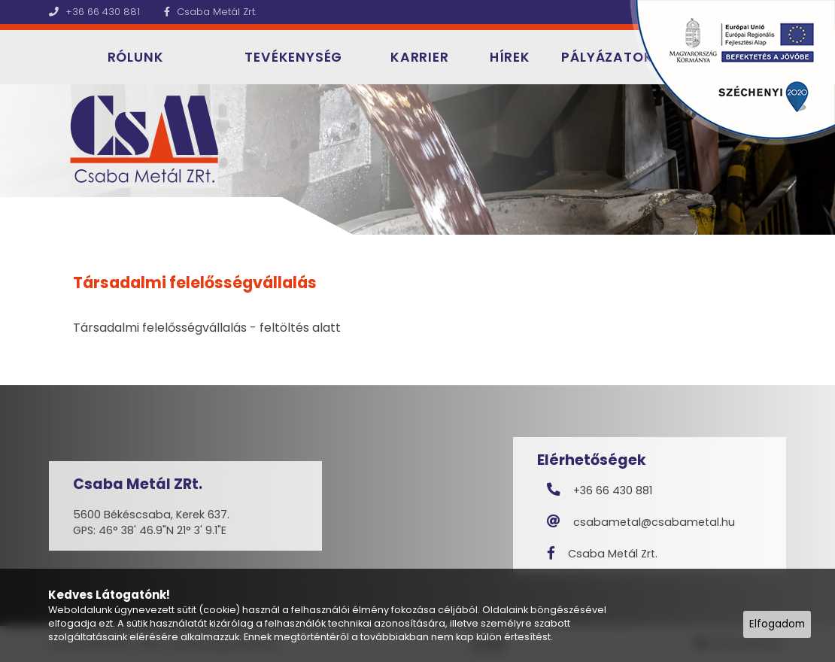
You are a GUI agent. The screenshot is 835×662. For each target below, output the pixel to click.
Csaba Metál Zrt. (210, 11)
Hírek (510, 57)
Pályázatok (607, 57)
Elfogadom (777, 624)
